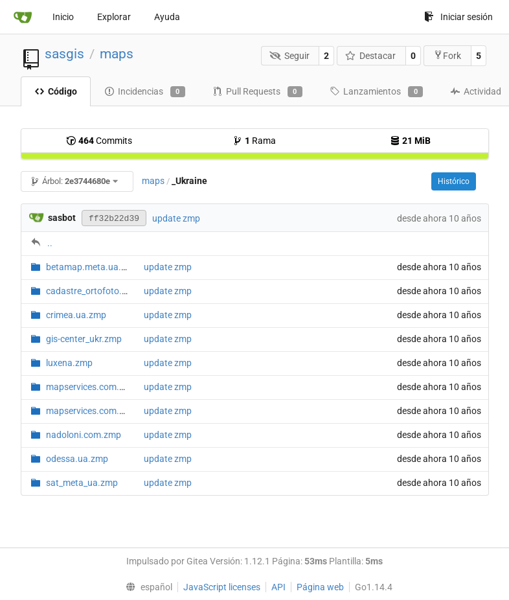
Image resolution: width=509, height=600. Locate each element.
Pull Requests (257, 92)
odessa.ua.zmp (77, 459)
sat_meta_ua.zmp (82, 483)
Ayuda (167, 17)
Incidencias (144, 92)
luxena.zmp (69, 363)
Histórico (453, 181)
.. (49, 243)
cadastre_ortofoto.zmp (92, 291)
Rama (254, 140)
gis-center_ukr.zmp (84, 339)
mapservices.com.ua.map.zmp (108, 411)
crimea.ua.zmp (76, 315)
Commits (99, 140)
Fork (447, 55)
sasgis (64, 54)
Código (55, 91)
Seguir (289, 56)
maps (116, 54)
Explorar (114, 17)
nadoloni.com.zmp (83, 435)
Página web (320, 587)
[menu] (146, 587)
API (278, 587)
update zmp (176, 218)
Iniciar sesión (458, 17)
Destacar (370, 56)
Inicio (63, 17)
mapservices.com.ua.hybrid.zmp (111, 387)
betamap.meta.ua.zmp (92, 267)
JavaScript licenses (221, 587)
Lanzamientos (376, 92)
